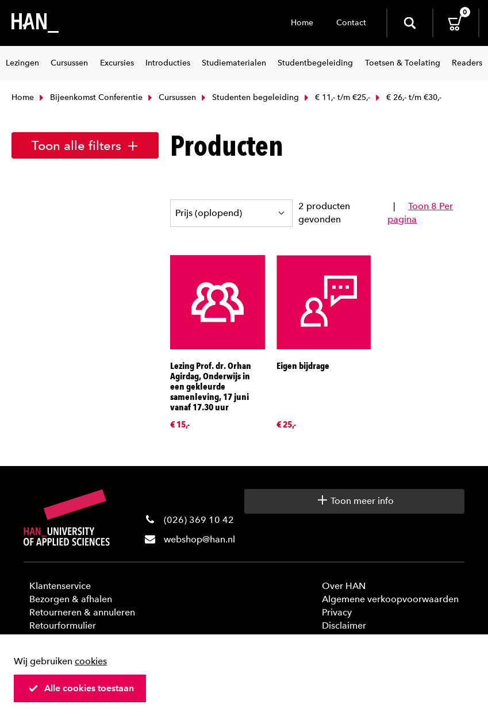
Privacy (337, 612)
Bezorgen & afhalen (70, 599)
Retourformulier (62, 625)
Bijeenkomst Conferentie (90, 97)
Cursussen (170, 97)
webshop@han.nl (199, 539)
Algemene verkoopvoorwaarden (390, 599)
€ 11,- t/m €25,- (336, 97)
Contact (351, 23)
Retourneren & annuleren (82, 612)
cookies (91, 661)
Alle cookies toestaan (81, 688)
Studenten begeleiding (249, 97)
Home (302, 23)
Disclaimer (344, 625)
